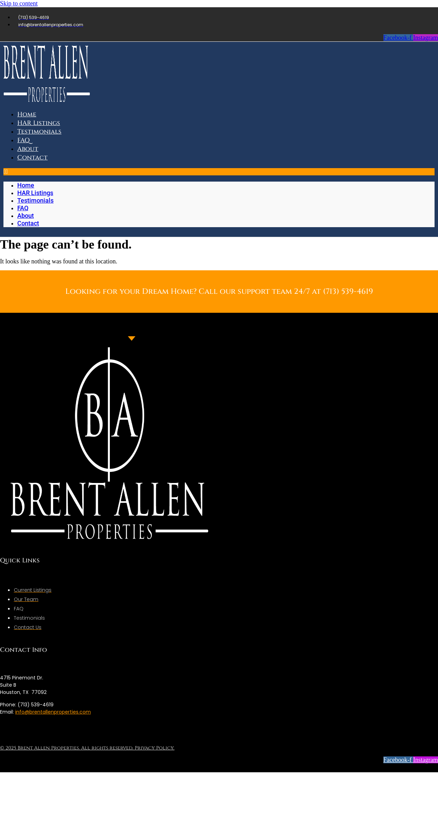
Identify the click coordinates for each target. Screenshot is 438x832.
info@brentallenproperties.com (53, 711)
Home (25, 185)
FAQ (22, 208)
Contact (32, 157)
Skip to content (19, 3)
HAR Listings (35, 192)
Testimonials (39, 131)
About (25, 215)
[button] (219, 171)
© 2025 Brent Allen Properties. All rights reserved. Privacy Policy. (87, 748)
